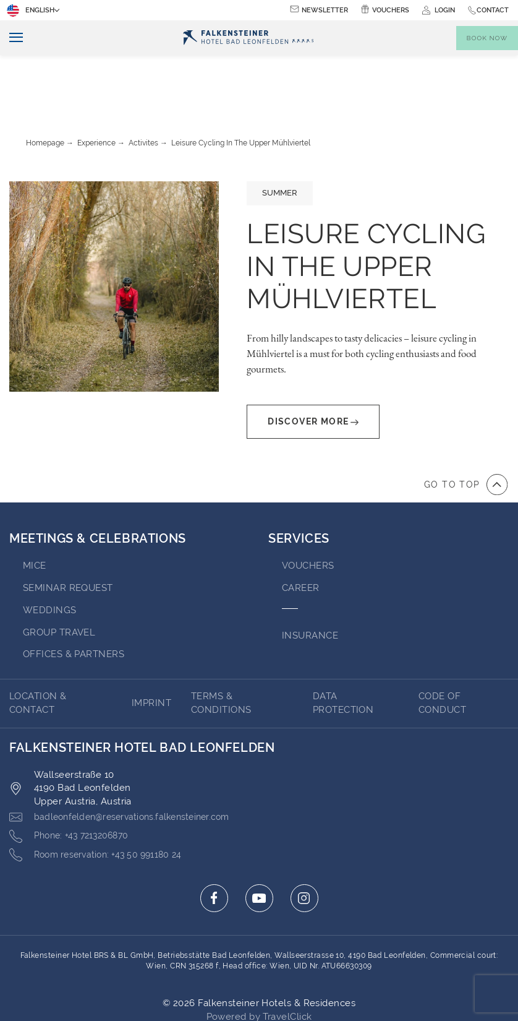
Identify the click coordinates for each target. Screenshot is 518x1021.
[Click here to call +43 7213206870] (73, 781)
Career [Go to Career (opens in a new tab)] (301, 532)
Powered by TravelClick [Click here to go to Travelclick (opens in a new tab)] (259, 962)
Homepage (45, 88)
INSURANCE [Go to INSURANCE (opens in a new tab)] (310, 580)
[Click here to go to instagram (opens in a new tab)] (304, 844)
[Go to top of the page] (465, 429)
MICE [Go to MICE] (34, 510)
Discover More (313, 366)
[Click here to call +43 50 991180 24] (101, 801)
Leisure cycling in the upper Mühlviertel (240, 88)
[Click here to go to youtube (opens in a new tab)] (259, 844)
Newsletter (325, 10)
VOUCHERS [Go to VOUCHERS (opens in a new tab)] (308, 510)
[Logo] (248, 38)
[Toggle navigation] (11, 38)
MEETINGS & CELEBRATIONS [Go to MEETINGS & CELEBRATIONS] (97, 483)
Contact (493, 10)
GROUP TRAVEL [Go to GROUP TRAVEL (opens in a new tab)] (59, 577)
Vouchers (390, 10)
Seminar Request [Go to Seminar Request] (68, 532)
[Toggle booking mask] (487, 38)
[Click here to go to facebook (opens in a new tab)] (214, 844)
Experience (96, 88)
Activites (143, 88)
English (31, 10)
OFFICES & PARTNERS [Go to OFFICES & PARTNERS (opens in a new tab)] (73, 599)
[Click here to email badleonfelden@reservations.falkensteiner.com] (128, 762)
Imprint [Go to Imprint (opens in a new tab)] (151, 647)
